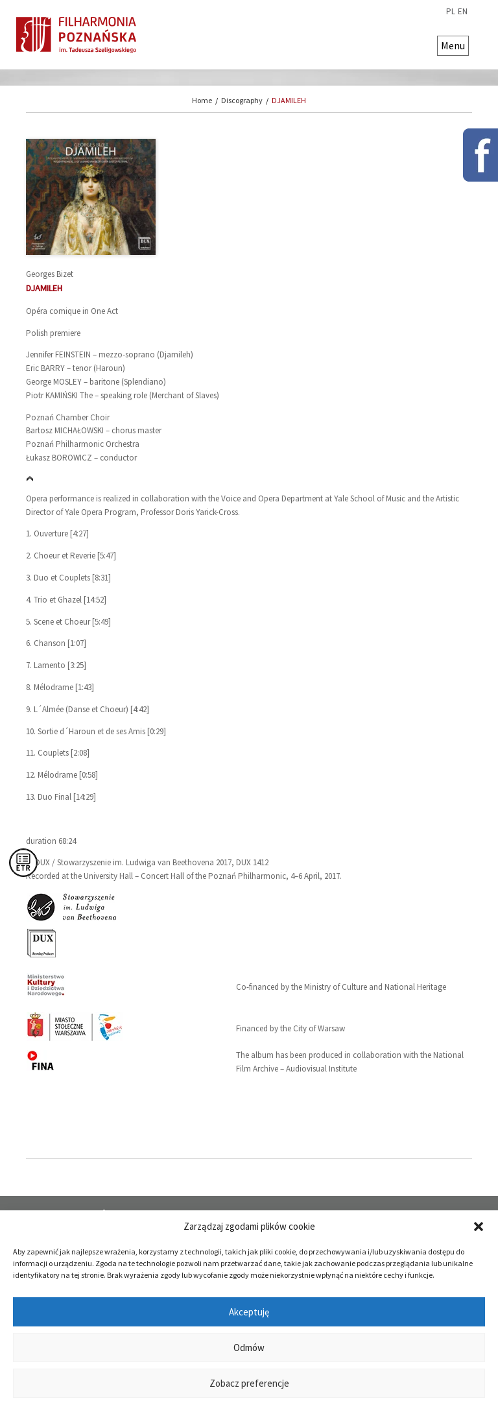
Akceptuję (249, 1312)
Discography (242, 100)
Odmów (249, 1347)
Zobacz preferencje (249, 1383)
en (463, 11)
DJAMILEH (289, 100)
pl (450, 11)
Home (202, 100)
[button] (478, 1226)
